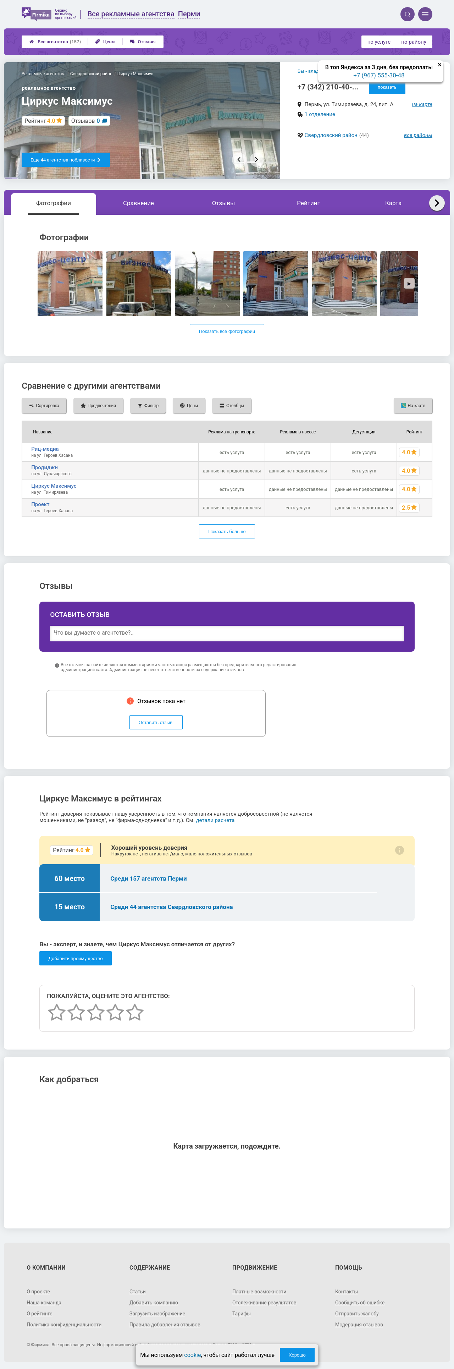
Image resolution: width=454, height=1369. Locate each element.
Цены (105, 41)
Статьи (137, 1291)
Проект (40, 504)
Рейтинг (308, 203)
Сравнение (138, 203)
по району (413, 42)
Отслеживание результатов (264, 1302)
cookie (192, 1355)
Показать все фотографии (227, 331)
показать (387, 87)
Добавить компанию (153, 1302)
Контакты (346, 1291)
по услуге (379, 42)
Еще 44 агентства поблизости (66, 160)
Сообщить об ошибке (359, 1302)
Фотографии (53, 203)
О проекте (38, 1291)
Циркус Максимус (53, 486)
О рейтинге (39, 1313)
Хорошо (297, 1355)
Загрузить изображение (157, 1313)
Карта (393, 203)
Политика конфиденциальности (64, 1324)
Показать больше (226, 531)
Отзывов (85, 120)
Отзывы (143, 41)
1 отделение (320, 114)
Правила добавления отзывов (164, 1324)
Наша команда (44, 1302)
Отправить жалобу (357, 1313)
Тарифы (241, 1313)
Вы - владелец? (315, 71)
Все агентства (55, 41)
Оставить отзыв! (156, 722)
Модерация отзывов (359, 1324)
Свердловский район (331, 135)
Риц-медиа (45, 449)
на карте (422, 104)
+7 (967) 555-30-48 (378, 75)
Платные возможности (259, 1291)
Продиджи (44, 467)
